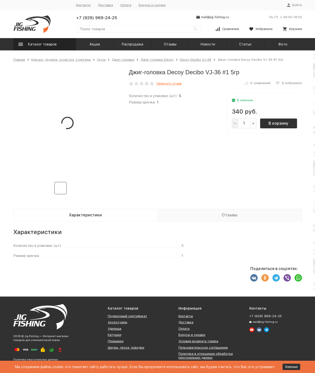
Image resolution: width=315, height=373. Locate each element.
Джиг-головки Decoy (157, 59)
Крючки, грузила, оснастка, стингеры (61, 59)
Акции (95, 44)
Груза (101, 59)
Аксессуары (117, 322)
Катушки (114, 335)
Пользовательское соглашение (203, 347)
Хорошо (291, 367)
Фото (282, 44)
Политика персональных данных (35, 359)
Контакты (83, 5)
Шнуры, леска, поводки (126, 347)
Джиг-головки (123, 59)
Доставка (105, 5)
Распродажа (132, 44)
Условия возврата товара (198, 341)
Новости (207, 44)
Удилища (114, 328)
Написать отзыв (169, 83)
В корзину (278, 123)
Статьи (245, 44)
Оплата (125, 5)
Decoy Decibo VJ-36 (195, 59)
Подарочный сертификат (127, 316)
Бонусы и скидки (152, 5)
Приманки (116, 341)
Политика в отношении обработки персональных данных (205, 355)
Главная (19, 59)
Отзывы (170, 44)
